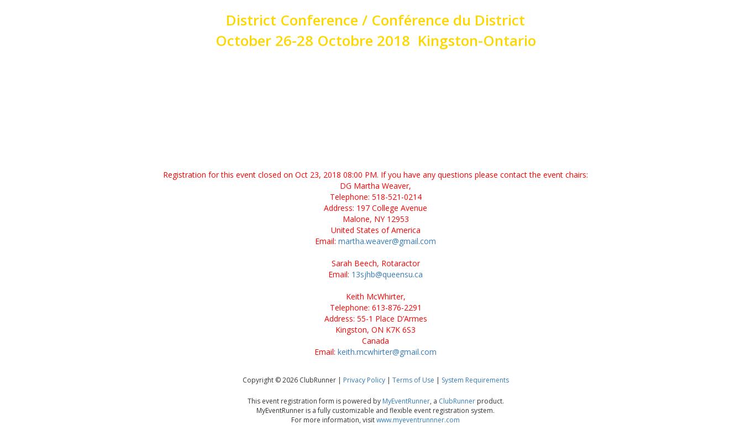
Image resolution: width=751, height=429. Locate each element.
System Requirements (475, 380)
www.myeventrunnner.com (418, 420)
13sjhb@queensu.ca (387, 274)
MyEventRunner (406, 401)
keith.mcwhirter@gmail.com (387, 352)
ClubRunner (457, 401)
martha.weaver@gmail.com (387, 241)
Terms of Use (413, 380)
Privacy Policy (364, 380)
